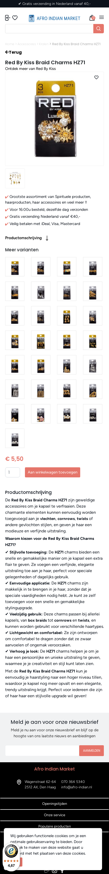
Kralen (44, 44)
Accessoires (26, 44)
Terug (13, 52)
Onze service (54, 815)
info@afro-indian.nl (76, 787)
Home (9, 44)
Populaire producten (54, 826)
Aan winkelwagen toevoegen (52, 472)
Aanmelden (91, 750)
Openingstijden (54, 803)
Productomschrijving (26, 238)
